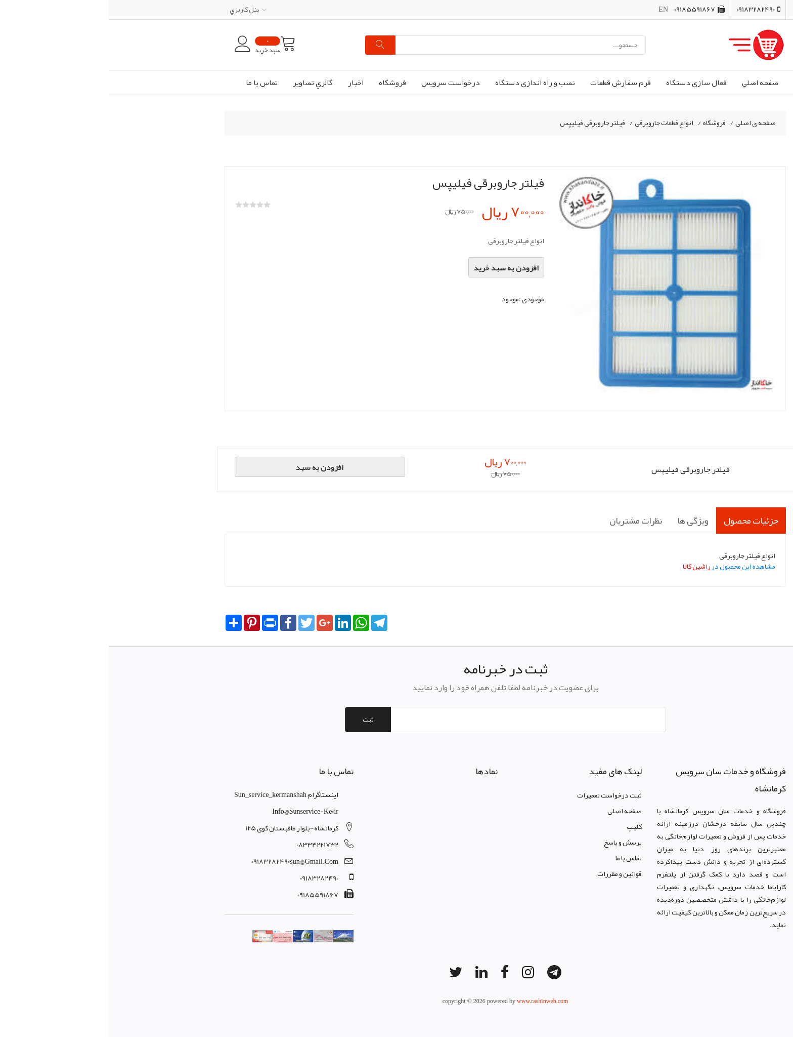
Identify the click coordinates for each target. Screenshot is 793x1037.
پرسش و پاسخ (514, 842)
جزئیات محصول (642, 520)
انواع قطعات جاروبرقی (555, 123)
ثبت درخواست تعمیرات (500, 795)
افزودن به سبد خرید (397, 267)
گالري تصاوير (204, 82)
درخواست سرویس (342, 82)
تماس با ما (153, 82)
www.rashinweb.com (433, 1001)
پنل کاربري (139, 9)
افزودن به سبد (211, 467)
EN (554, 9)
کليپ (525, 826)
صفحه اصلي (651, 82)
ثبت (259, 719)
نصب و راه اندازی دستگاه (426, 82)
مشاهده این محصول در (620, 566)
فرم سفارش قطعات (511, 82)
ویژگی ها (584, 520)
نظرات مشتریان (527, 520)
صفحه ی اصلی (647, 123)
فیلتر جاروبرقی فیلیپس (483, 123)
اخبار (247, 82)
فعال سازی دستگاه (587, 82)
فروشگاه (283, 82)
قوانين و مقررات (511, 873)
